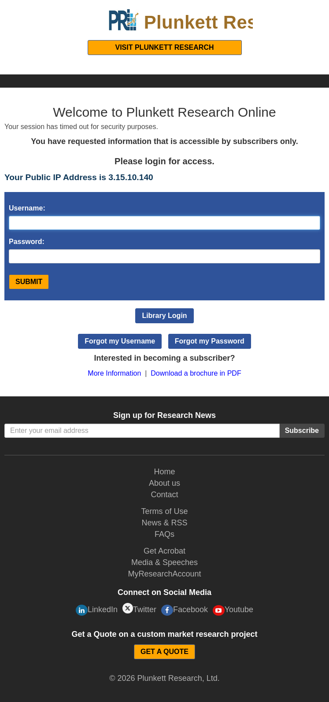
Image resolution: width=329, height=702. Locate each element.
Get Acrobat (164, 551)
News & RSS (164, 522)
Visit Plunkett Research (164, 47)
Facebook (184, 610)
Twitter (139, 608)
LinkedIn (97, 610)
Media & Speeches (164, 562)
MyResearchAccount (164, 573)
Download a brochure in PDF (196, 373)
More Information (114, 373)
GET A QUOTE (164, 651)
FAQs (164, 534)
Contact (164, 494)
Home (164, 471)
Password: (26, 241)
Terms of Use (164, 511)
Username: (27, 208)
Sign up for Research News (164, 415)
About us (164, 483)
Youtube (233, 610)
